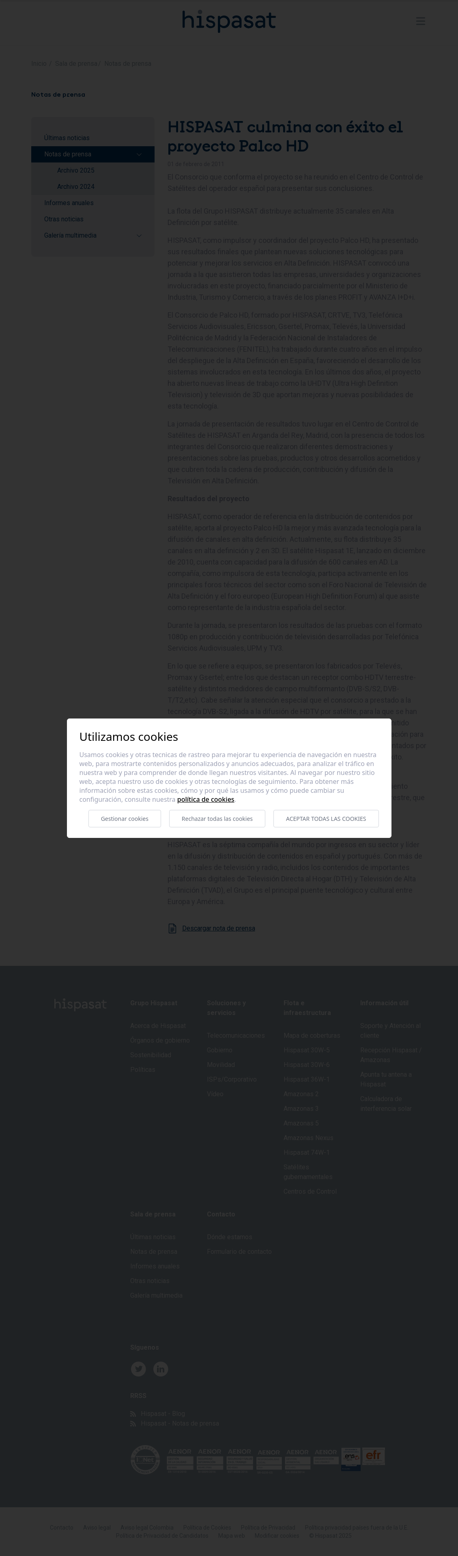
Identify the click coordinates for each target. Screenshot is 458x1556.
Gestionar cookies (124, 818)
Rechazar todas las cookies (217, 818)
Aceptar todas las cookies (326, 818)
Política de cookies (205, 799)
